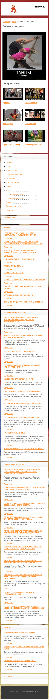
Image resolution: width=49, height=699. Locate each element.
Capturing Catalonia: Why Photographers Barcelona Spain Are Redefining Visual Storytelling (23, 576)
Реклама (8, 676)
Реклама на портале (13, 206)
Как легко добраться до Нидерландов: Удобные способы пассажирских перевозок (24, 607)
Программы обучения (14, 175)
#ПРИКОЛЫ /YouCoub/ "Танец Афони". (20, 295)
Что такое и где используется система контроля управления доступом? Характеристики (21, 320)
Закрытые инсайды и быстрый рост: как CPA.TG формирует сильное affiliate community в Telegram (22, 471)
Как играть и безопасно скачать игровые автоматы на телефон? (23, 336)
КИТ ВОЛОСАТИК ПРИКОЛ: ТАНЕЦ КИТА (19, 259)
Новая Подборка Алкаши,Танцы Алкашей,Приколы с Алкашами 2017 (20, 251)
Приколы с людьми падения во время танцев (24, 280)
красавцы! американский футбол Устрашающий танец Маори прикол (20, 234)
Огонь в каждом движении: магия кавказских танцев (19, 593)
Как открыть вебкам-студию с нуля (20, 351)
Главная (9, 163)
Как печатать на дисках (14, 433)
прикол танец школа (13, 266)
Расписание (10, 178)
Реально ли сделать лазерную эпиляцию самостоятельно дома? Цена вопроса (23, 532)
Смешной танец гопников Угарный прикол (23, 302)
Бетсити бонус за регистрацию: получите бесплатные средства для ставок (23, 548)
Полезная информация (14, 198)
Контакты (9, 210)
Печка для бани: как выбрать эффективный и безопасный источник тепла (24, 504)
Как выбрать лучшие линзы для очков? (22, 417)
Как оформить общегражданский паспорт (23, 403)
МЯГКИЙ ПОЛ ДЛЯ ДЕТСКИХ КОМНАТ (18, 379)
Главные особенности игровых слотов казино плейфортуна (22, 366)
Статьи (8, 202)
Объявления (9, 217)
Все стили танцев (12, 182)
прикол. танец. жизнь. (14, 273)
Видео (8, 186)
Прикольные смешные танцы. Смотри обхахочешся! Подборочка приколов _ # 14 (23, 243)
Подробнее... (8, 238)
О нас (8, 167)
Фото (8, 190)
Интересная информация (15, 194)
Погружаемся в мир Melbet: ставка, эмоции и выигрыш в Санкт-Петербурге (24, 488)
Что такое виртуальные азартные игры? (22, 391)
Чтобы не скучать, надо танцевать (20, 661)
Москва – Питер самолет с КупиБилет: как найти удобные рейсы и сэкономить (23, 562)
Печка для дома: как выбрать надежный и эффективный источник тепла (23, 518)
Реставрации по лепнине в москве (19, 633)
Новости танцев (11, 171)
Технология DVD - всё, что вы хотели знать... (24, 449)
